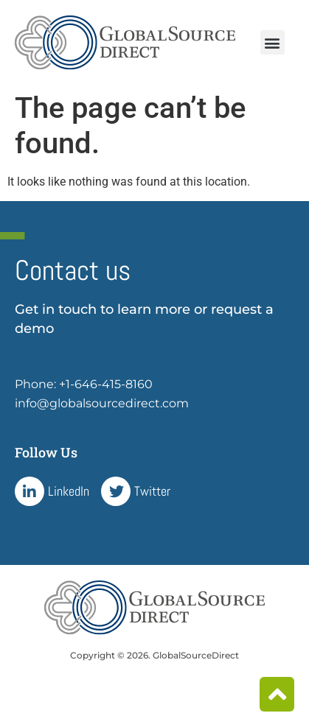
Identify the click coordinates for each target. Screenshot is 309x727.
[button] (272, 42)
